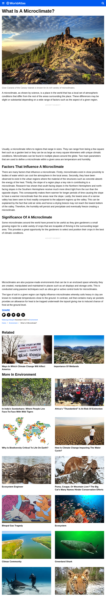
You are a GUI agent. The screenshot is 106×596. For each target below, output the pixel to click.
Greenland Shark (63, 561)
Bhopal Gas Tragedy (12, 525)
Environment (33, 320)
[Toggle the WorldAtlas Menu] (3, 3)
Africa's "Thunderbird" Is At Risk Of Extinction (79, 409)
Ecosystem (60, 525)
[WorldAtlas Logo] (16, 3)
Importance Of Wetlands (66, 366)
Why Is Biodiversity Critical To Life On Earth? (25, 448)
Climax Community (12, 561)
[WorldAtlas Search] (103, 3)
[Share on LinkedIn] (23, 315)
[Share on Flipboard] (4, 315)
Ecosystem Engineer (12, 487)
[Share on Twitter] (13, 315)
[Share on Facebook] (9, 315)
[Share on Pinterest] (18, 315)
